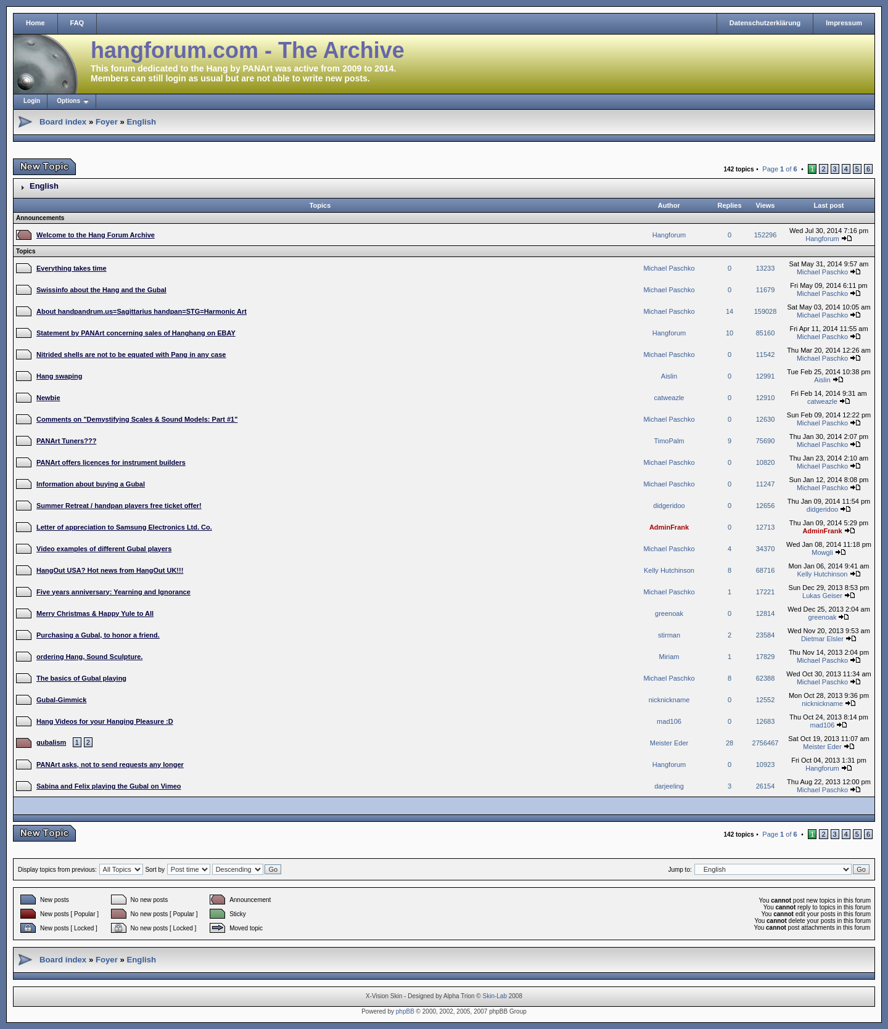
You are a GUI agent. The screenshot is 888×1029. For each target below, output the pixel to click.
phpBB (405, 1011)
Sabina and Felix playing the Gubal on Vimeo (108, 786)
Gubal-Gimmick (61, 699)
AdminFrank (669, 527)
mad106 (669, 721)
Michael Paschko (668, 268)
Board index (62, 121)
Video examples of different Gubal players (103, 548)
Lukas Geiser (822, 595)
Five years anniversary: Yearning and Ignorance (113, 592)
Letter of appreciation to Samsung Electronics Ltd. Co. (124, 527)
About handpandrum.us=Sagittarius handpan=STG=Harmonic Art (141, 311)
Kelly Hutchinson (669, 570)
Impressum (844, 23)
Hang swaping (59, 376)
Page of (779, 169)
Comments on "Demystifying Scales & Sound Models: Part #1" (136, 419)
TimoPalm (669, 441)
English (141, 121)
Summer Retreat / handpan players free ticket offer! (119, 505)
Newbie (48, 397)
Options (68, 100)
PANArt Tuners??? (66, 441)
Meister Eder (669, 743)
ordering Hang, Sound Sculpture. (89, 656)
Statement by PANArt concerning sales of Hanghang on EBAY (136, 333)
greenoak (669, 613)
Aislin (669, 376)
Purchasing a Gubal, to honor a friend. (98, 635)
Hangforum (669, 235)
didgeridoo (668, 505)
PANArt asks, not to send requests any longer (110, 764)
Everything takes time (71, 268)
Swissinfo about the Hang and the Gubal (101, 289)
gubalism (51, 742)
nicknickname (669, 699)
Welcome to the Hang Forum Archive (95, 235)
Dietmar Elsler (822, 638)
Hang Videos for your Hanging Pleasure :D (104, 721)
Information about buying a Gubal (90, 484)
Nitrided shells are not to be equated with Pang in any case (131, 354)
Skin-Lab (495, 996)
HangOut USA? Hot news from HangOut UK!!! (109, 570)
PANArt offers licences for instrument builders (111, 462)
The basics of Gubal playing (81, 678)
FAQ (77, 23)
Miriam (669, 656)
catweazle (669, 397)
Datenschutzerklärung (765, 23)
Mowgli (822, 552)
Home (35, 23)
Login (31, 100)
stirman (669, 635)
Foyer (107, 121)
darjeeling (669, 786)
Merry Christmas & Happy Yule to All (95, 613)
